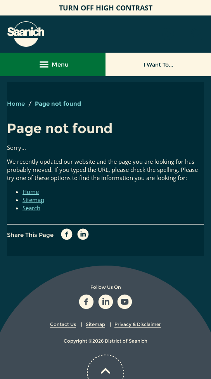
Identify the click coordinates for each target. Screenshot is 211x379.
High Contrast (105, 7)
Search (31, 208)
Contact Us (63, 324)
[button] (197, 34)
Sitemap (33, 200)
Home (16, 103)
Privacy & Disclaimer (137, 324)
